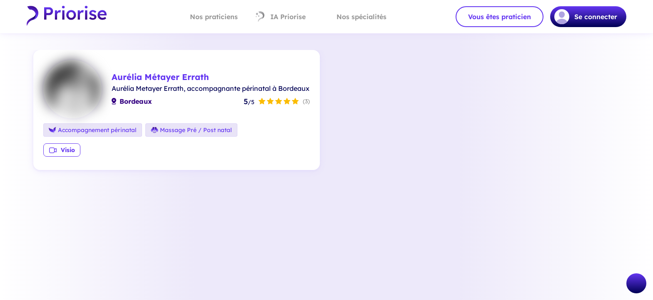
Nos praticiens (207, 16)
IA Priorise (280, 16)
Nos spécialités (354, 16)
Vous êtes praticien (499, 16)
